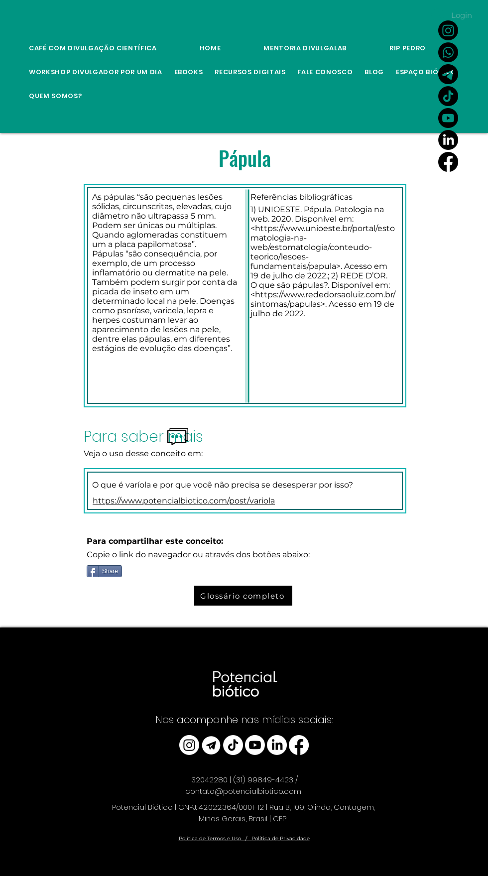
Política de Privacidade (280, 838)
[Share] (104, 571)
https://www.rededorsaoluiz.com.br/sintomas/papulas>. (322, 299)
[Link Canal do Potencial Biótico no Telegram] (448, 74)
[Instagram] (448, 30)
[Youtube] (448, 118)
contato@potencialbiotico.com (243, 791)
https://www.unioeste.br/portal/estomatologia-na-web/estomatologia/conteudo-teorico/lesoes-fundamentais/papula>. (322, 247)
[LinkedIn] (448, 140)
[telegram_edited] (211, 745)
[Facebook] (448, 162)
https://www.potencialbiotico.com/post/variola (184, 500)
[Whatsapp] (448, 52)
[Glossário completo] (243, 596)
